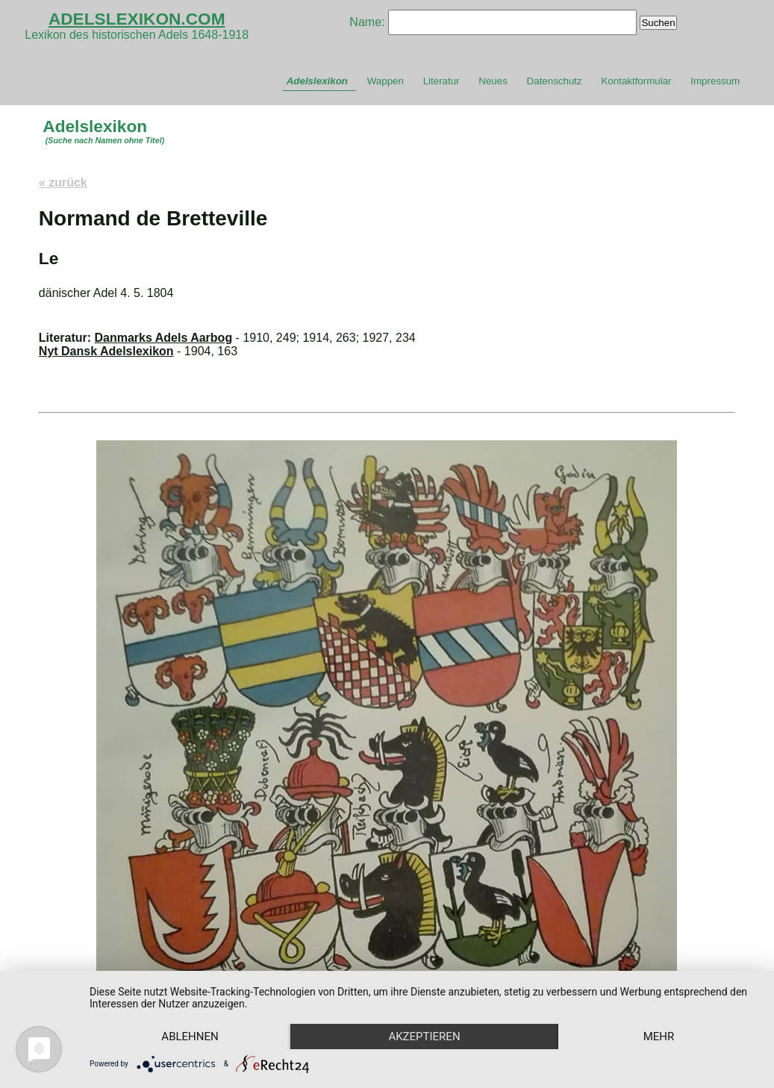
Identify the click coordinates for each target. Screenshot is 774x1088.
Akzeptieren (424, 1036)
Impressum (715, 81)
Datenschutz (554, 81)
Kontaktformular (636, 81)
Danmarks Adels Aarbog (164, 337)
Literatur (441, 81)
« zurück (63, 182)
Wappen (385, 81)
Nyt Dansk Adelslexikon (106, 351)
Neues (493, 81)
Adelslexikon (317, 81)
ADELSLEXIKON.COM (137, 18)
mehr (659, 1036)
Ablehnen (189, 1036)
